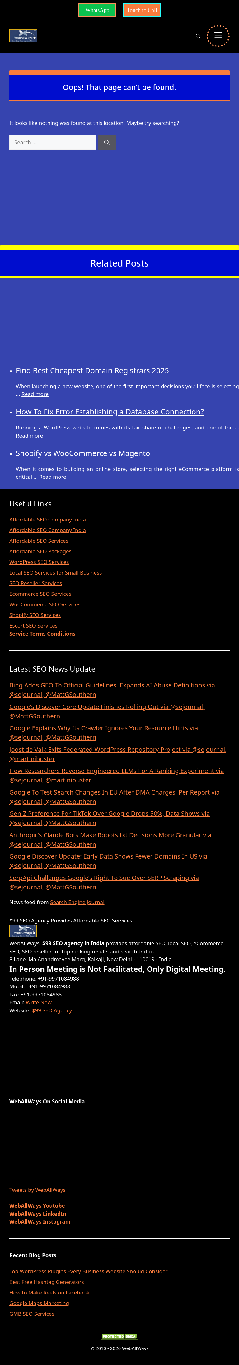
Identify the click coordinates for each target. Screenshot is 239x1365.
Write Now (39, 1002)
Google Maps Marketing (39, 1303)
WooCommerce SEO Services (45, 604)
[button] (198, 36)
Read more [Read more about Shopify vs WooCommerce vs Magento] (52, 476)
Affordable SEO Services (38, 540)
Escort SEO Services (33, 625)
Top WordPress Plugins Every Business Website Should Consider (88, 1271)
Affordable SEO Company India (47, 519)
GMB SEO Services (31, 1313)
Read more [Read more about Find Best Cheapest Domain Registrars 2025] (35, 394)
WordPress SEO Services (39, 561)
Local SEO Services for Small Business (55, 572)
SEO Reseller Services (35, 583)
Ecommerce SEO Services (40, 593)
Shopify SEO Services (35, 615)
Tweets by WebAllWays (37, 1189)
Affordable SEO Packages (40, 551)
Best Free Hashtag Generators (46, 1281)
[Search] (107, 142)
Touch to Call (142, 10)
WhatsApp (97, 10)
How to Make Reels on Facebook (49, 1292)
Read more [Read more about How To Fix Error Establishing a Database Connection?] (29, 435)
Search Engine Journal (77, 902)
